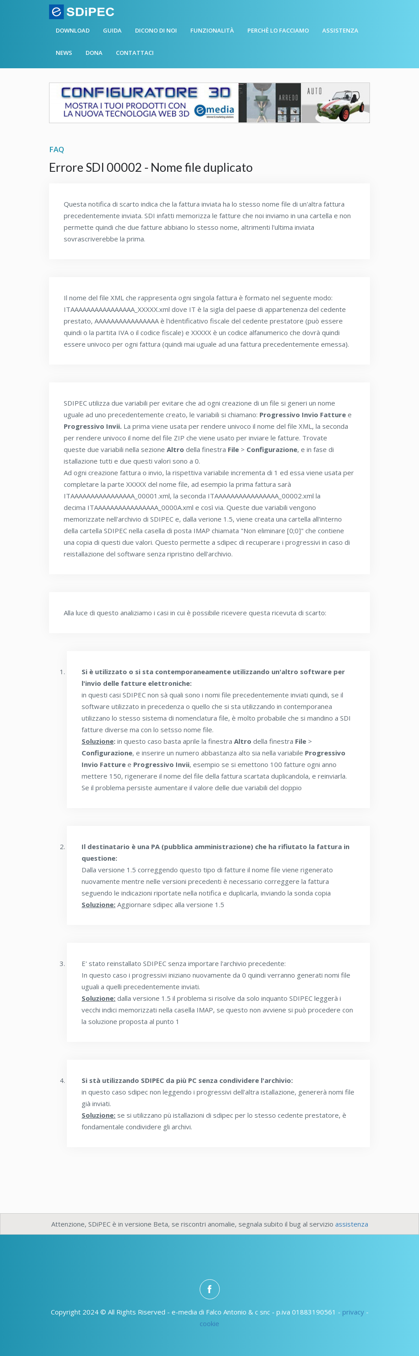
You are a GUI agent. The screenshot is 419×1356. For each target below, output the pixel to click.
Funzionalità (212, 30)
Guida (112, 30)
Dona (94, 53)
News (64, 53)
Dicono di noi (156, 30)
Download (73, 30)
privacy (353, 1311)
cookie (209, 1323)
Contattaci (135, 53)
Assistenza (340, 30)
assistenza (351, 1223)
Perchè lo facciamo (278, 30)
